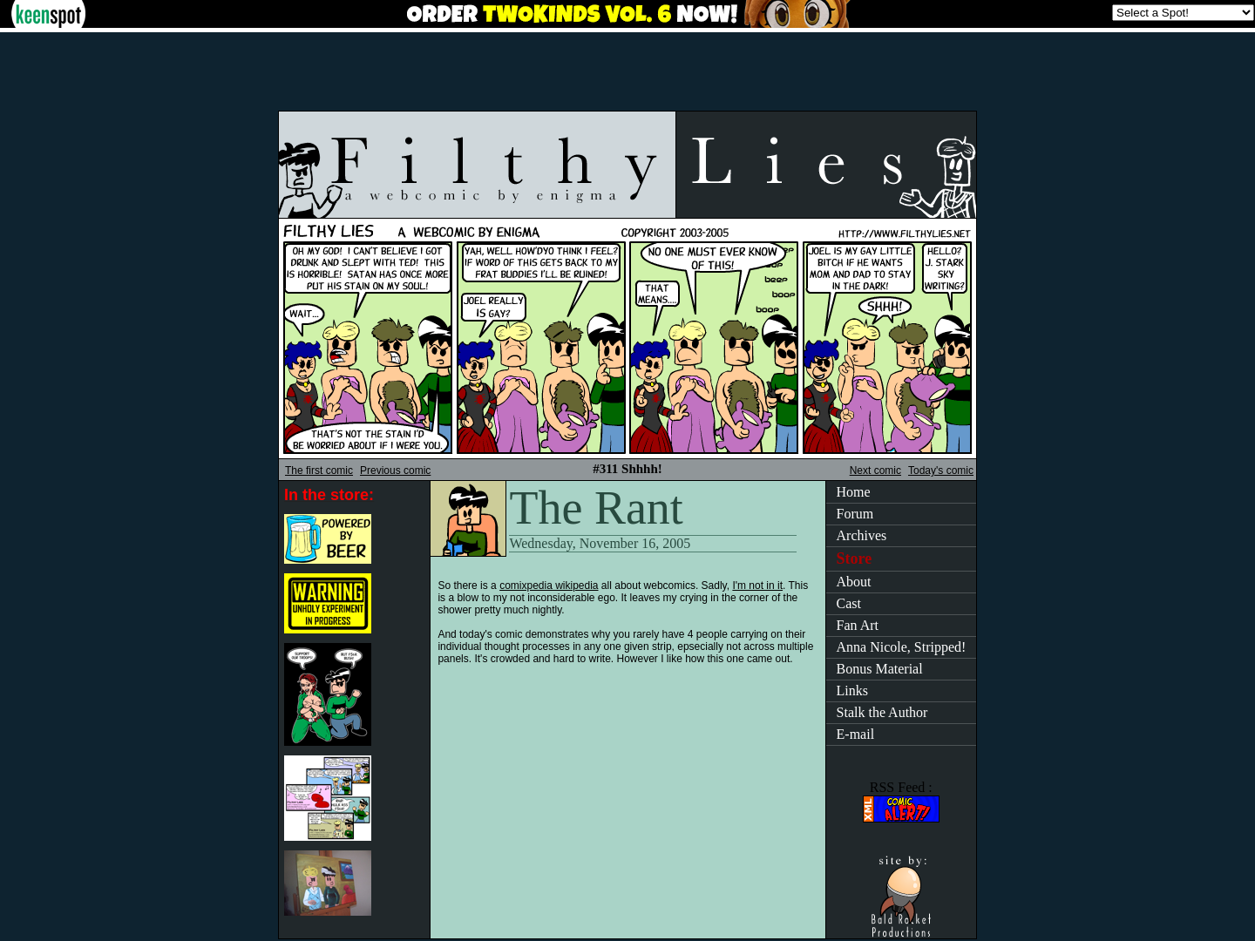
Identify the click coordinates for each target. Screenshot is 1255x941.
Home (854, 491)
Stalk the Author (882, 712)
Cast (849, 603)
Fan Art (857, 625)
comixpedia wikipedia (548, 585)
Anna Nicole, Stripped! (902, 647)
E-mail (856, 734)
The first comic (319, 470)
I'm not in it (757, 585)
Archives (862, 535)
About (854, 581)
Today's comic (940, 470)
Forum (855, 513)
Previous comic (395, 470)
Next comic (875, 470)
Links (852, 690)
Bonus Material (880, 668)
